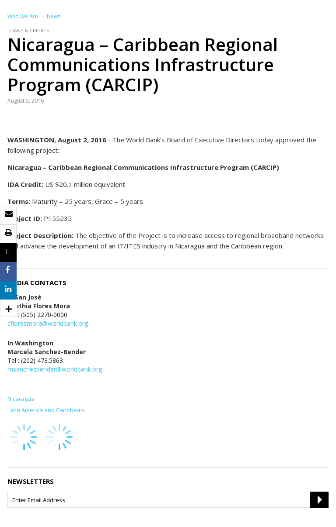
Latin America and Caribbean (45, 410)
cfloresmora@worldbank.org (47, 323)
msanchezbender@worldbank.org (54, 369)
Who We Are (22, 16)
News (53, 16)
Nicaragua (21, 399)
